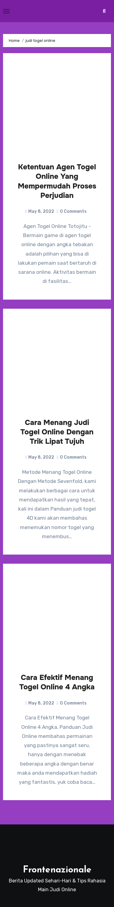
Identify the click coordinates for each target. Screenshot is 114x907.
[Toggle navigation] (6, 11)
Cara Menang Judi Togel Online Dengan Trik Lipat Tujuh (56, 432)
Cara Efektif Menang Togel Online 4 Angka (57, 682)
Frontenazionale (57, 870)
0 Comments (73, 211)
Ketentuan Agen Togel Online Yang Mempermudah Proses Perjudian (57, 181)
